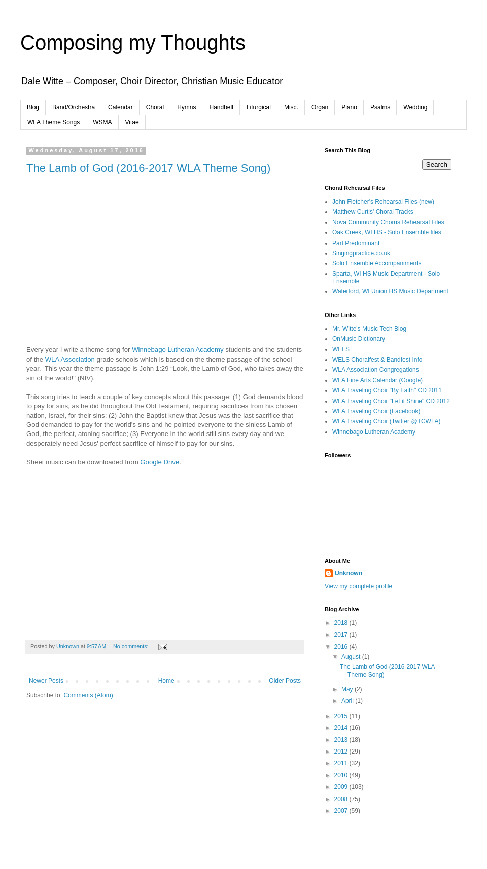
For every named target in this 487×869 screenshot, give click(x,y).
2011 (342, 763)
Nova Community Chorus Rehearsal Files (388, 222)
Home (166, 680)
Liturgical (259, 107)
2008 (342, 799)
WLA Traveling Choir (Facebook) (376, 411)
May (348, 689)
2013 (342, 739)
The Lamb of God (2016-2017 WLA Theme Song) (148, 168)
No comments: (131, 646)
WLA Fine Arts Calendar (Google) (377, 380)
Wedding (415, 107)
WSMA (102, 122)
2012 (342, 751)
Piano (349, 107)
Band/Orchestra (73, 107)
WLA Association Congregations (375, 369)
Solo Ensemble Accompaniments (376, 263)
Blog (33, 107)
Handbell (221, 107)
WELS (341, 349)
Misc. (291, 107)
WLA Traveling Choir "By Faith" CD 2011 (387, 390)
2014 (342, 727)
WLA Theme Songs (53, 122)
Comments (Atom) (88, 695)
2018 (342, 622)
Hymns (186, 107)
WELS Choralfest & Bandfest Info (377, 359)
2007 (342, 810)
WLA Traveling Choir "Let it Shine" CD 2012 (391, 401)
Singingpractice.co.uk (361, 253)
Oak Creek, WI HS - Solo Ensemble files (386, 232)
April (348, 700)
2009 (342, 787)
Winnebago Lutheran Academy (177, 349)
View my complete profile (358, 586)
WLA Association (70, 359)
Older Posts (285, 680)
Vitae (132, 122)
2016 (342, 646)
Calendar (120, 107)
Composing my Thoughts (133, 42)
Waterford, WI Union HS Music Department (390, 291)
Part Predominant (355, 243)
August (351, 656)
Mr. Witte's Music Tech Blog (369, 328)
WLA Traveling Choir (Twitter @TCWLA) (386, 421)
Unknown (348, 573)
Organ (319, 107)
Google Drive (159, 462)
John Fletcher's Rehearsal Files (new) (383, 201)
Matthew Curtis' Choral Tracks (372, 211)
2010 (342, 775)
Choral (155, 107)
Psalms (380, 107)
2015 (342, 716)
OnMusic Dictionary (358, 338)
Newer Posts (46, 680)
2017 (342, 634)
